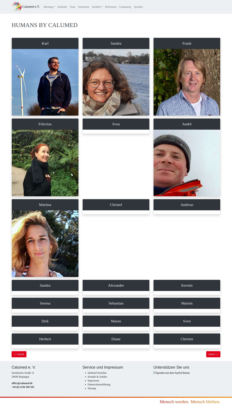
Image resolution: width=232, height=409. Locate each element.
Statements (83, 6)
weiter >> (213, 354)
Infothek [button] (96, 6)
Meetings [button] (48, 6)
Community (125, 6)
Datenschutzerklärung (99, 384)
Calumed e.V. (26, 7)
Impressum (93, 380)
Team (72, 6)
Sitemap (92, 388)
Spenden (138, 6)
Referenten (110, 6)
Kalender (62, 6)
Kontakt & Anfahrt (97, 376)
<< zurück (19, 354)
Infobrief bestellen (97, 372)
